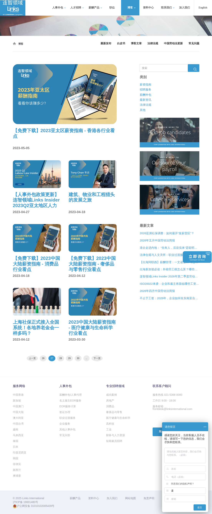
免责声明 (149, 498)
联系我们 (168, 7)
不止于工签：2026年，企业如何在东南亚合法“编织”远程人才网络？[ (169, 298)
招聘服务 (145, 89)
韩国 (15, 458)
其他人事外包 (67, 429)
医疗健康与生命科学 (118, 418)
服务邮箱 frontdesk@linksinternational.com (172, 407)
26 (43, 358)
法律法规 (152, 43)
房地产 (110, 400)
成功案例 (111, 394)
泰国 (15, 441)
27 (52, 358)
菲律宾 (17, 464)
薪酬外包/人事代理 (70, 394)
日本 (15, 446)
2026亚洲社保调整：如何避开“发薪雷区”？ (167, 233)
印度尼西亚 (19, 452)
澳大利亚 (18, 418)
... (86, 358)
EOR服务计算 (67, 406)
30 (78, 358)
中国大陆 (18, 412)
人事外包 (59, 7)
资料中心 (148, 7)
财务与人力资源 (115, 435)
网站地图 (130, 498)
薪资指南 (145, 84)
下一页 (97, 358)
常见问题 (194, 43)
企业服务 (64, 423)
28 (60, 358)
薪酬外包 (145, 94)
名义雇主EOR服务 (70, 400)
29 (69, 358)
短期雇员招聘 (114, 441)
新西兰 (17, 470)
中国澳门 (18, 406)
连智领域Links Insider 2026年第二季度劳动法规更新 (169, 276)
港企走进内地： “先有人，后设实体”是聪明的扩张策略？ (169, 247)
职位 (112, 7)
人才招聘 (77, 7)
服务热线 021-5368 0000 (167, 394)
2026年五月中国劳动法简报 (157, 240)
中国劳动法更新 (173, 43)
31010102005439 (41, 505)
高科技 (110, 423)
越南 (15, 429)
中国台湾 (18, 423)
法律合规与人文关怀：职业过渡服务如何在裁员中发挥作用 (169, 255)
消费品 (110, 406)
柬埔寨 (17, 475)
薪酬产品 (95, 7)
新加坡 (17, 400)
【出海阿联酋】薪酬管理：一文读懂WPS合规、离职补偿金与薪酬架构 (169, 262)
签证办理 (64, 412)
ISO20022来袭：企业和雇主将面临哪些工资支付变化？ (169, 283)
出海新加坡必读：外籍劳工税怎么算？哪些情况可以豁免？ (169, 269)
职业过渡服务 (67, 418)
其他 (142, 110)
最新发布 (106, 43)
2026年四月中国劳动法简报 (157, 291)
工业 (108, 429)
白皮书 (121, 43)
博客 (131, 7)
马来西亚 (18, 435)
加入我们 (184, 7)
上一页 (32, 358)
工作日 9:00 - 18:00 (164, 400)
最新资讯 (145, 99)
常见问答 (64, 435)
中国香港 (18, 394)
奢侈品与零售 (114, 412)
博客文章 (136, 43)
